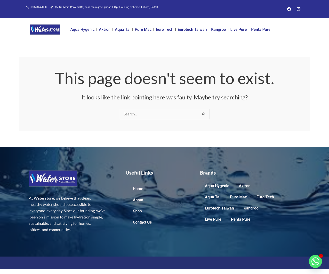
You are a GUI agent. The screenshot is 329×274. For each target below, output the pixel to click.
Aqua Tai (122, 29)
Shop (137, 211)
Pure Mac (143, 29)
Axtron (105, 29)
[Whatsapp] (315, 261)
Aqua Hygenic (82, 29)
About (138, 200)
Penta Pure (261, 29)
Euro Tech (164, 29)
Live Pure (238, 29)
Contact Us (142, 222)
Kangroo (218, 29)
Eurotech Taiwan (192, 29)
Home (138, 188)
